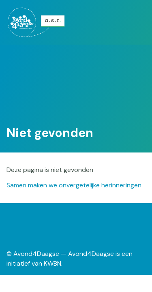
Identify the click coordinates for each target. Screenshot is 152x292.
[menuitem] (36, 22)
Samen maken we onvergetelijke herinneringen (73, 185)
